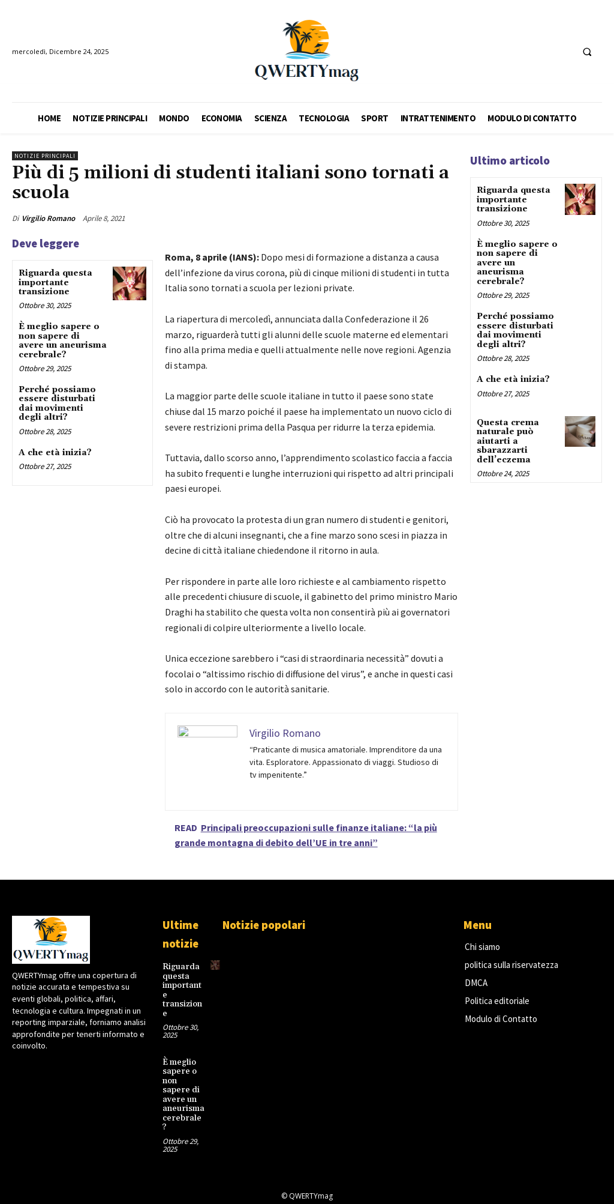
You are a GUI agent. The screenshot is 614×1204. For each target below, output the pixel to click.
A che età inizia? (55, 452)
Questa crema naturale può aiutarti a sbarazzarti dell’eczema (508, 441)
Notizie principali (45, 155)
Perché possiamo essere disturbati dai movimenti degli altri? (57, 403)
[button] (587, 52)
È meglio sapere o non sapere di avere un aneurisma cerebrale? (63, 340)
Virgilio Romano (48, 218)
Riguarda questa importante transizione (55, 282)
